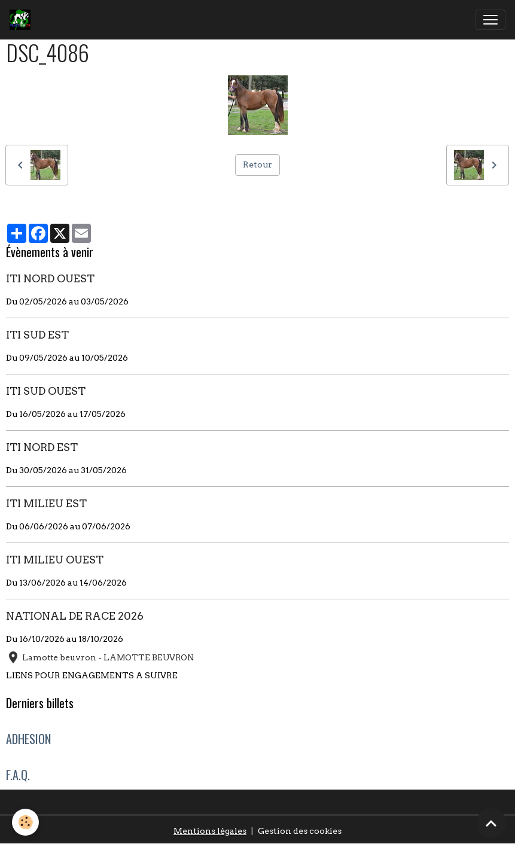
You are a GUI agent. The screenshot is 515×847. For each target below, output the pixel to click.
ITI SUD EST (37, 334)
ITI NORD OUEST (50, 278)
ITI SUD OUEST (46, 391)
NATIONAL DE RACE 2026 (75, 616)
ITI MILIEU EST (46, 503)
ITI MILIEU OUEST (54, 559)
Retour (257, 164)
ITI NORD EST (42, 447)
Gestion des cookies (300, 831)
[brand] (22, 20)
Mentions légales (209, 831)
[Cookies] (25, 822)
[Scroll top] (491, 823)
